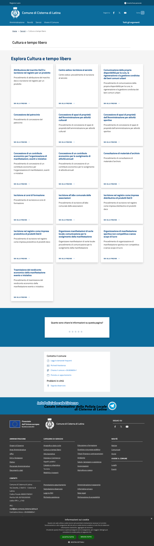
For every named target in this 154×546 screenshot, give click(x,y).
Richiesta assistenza (51, 497)
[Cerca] (141, 12)
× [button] (151, 519)
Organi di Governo (17, 445)
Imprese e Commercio (52, 457)
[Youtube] (121, 12)
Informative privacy (85, 488)
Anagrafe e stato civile (52, 445)
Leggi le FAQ (48, 493)
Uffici (12, 453)
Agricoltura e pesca (85, 470)
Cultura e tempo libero (52, 449)
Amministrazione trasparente (89, 484)
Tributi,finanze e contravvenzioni (90, 453)
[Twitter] (115, 12)
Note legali (82, 493)
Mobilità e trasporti (51, 472)
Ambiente (81, 457)
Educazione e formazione (87, 445)
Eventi (114, 469)
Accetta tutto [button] (68, 537)
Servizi (23, 31)
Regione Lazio (15, 3)
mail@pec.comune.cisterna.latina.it (24, 508)
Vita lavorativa (49, 453)
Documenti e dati (16, 470)
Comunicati (115, 449)
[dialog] (77, 531)
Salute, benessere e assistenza (89, 462)
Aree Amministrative (18, 449)
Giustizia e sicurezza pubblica (89, 449)
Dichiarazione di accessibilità (89, 497)
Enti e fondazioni (16, 457)
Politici (12, 462)
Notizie (114, 445)
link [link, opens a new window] (90, 532)
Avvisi (113, 453)
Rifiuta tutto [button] (86, 537)
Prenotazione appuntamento (55, 484)
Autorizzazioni (83, 466)
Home (14, 31)
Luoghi (114, 465)
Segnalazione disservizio (53, 488)
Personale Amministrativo (20, 466)
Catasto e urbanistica (52, 465)
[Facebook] (110, 12)
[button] (77, 542)
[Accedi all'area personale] (132, 3)
